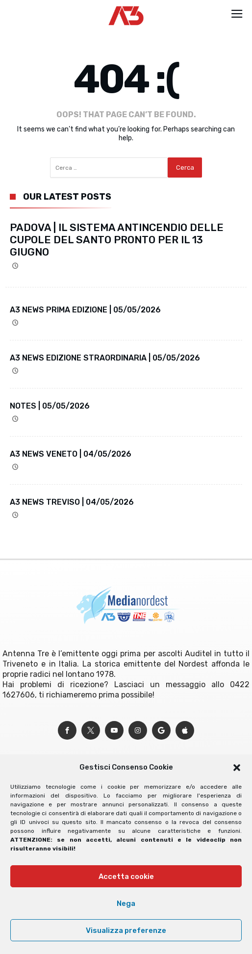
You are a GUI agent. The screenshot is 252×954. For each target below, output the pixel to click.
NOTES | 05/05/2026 (50, 406)
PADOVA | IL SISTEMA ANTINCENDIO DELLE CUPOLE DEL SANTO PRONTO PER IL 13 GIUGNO (117, 239)
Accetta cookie (126, 876)
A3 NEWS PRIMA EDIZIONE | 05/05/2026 (85, 309)
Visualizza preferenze (126, 930)
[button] (237, 768)
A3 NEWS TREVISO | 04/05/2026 (72, 502)
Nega (126, 903)
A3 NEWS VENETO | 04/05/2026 (70, 454)
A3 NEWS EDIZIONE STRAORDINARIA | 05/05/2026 (105, 357)
